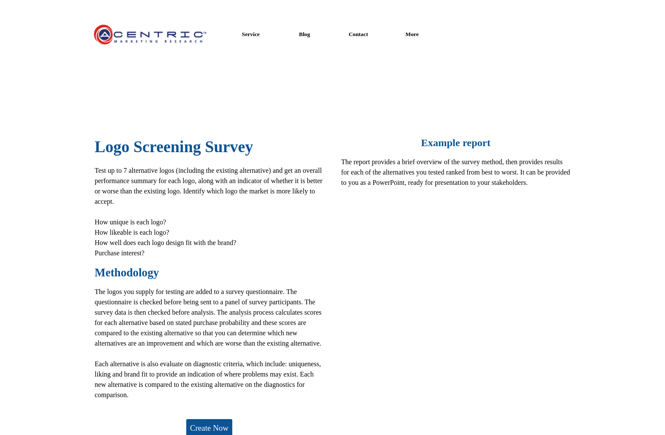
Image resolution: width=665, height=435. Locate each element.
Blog (304, 34)
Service (250, 34)
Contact (358, 34)
